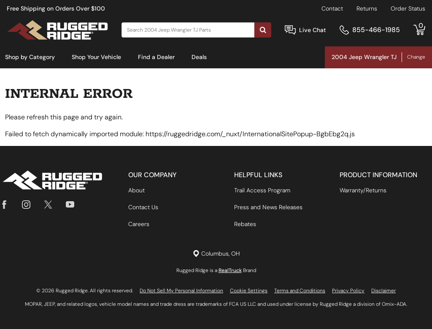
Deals (199, 57)
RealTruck (230, 270)
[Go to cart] (419, 30)
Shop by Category (30, 57)
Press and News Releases (268, 207)
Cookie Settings (248, 290)
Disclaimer (383, 290)
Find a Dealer (156, 57)
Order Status (408, 8)
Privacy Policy (348, 290)
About (136, 190)
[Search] (188, 30)
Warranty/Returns (363, 190)
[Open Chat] (290, 30)
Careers (138, 224)
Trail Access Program (262, 190)
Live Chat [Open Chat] (312, 30)
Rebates (245, 224)
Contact (332, 8)
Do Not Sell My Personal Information (181, 290)
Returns (366, 8)
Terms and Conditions (299, 290)
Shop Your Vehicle (96, 57)
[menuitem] (30, 57)
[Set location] (216, 253)
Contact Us (143, 207)
